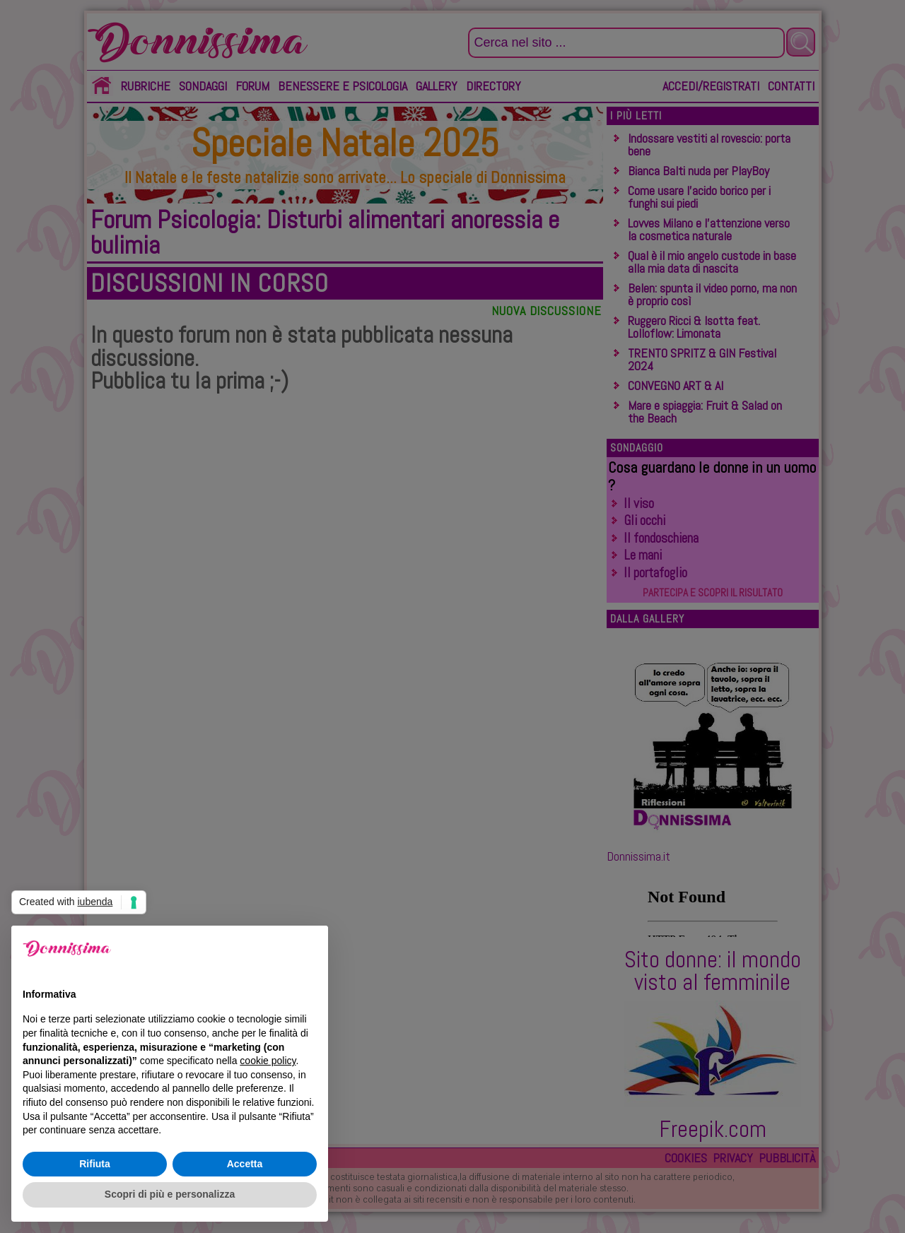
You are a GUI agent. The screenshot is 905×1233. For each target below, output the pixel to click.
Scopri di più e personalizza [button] (170, 1194)
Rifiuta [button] (94, 1163)
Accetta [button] (245, 1163)
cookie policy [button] (268, 1060)
